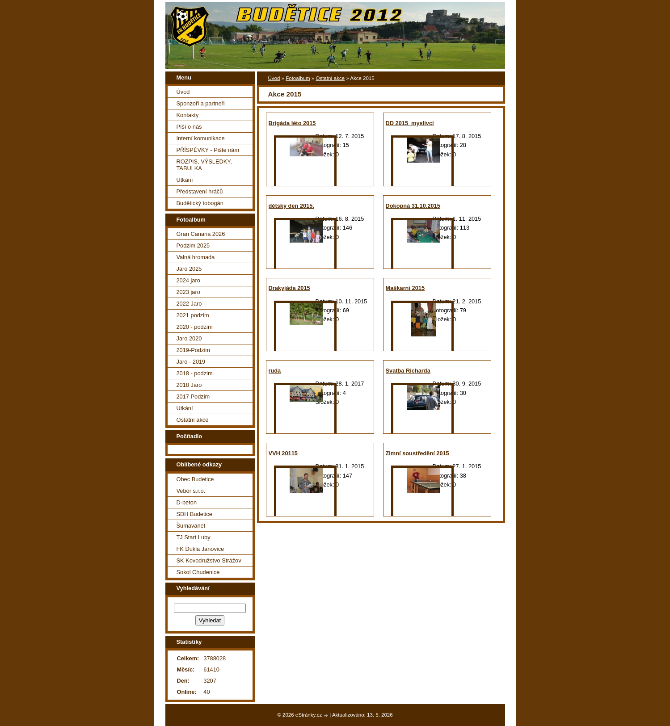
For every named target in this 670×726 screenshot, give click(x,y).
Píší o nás (189, 126)
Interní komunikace (201, 138)
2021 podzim (193, 315)
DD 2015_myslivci (410, 123)
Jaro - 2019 (191, 361)
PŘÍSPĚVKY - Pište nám (208, 150)
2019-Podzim (193, 350)
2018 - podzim (195, 373)
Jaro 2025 (189, 268)
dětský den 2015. (291, 205)
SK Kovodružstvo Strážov (209, 560)
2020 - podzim (195, 326)
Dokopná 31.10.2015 (413, 205)
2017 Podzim (193, 396)
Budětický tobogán (200, 203)
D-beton (187, 502)
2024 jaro (188, 280)
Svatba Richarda (408, 370)
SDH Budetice (194, 514)
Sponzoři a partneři (201, 103)
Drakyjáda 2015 (289, 288)
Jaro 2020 (189, 338)
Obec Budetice (195, 479)
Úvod (274, 78)
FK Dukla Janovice (200, 549)
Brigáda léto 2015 (292, 123)
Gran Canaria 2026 (201, 234)
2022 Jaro (189, 303)
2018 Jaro (189, 385)
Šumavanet (191, 525)
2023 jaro (188, 292)
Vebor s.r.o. (191, 490)
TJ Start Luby (194, 537)
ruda (275, 370)
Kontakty (188, 115)
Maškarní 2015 (405, 288)
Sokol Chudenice (198, 572)
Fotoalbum (298, 78)
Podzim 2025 (193, 245)
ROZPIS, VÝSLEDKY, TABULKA (204, 165)
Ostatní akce (330, 78)
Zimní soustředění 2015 (417, 453)
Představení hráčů (200, 191)
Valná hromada (196, 257)
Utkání (185, 179)
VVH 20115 (283, 453)
